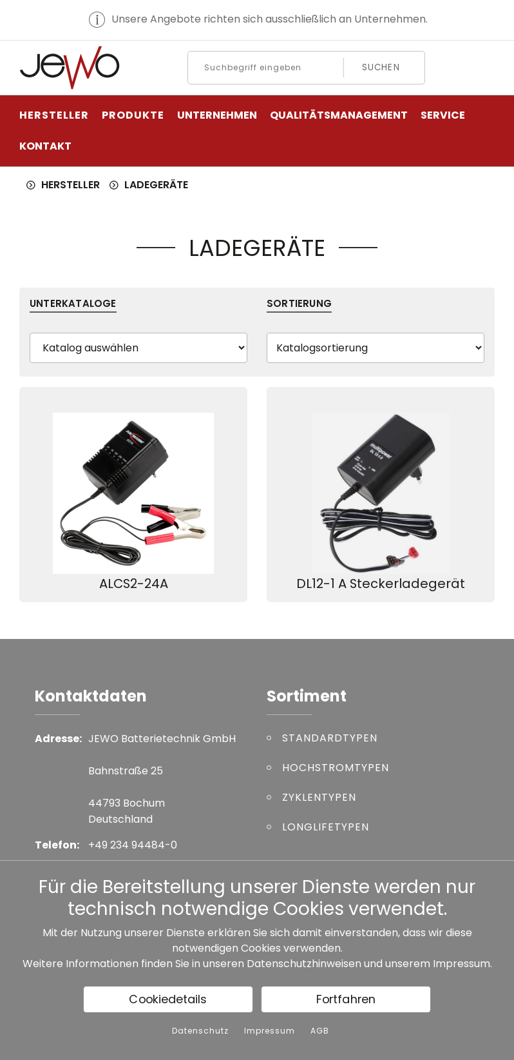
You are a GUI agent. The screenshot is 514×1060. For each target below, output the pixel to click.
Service (443, 115)
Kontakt (45, 146)
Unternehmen (217, 115)
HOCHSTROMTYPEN (335, 767)
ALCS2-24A (133, 583)
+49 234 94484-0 (132, 845)
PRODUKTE (133, 115)
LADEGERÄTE (156, 184)
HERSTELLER (54, 115)
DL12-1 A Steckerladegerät (380, 583)
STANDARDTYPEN (329, 738)
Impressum (461, 963)
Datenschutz (200, 1031)
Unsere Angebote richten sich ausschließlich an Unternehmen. (269, 19)
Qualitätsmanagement (339, 115)
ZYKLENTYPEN (319, 797)
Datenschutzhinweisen (304, 963)
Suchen (381, 67)
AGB (319, 1031)
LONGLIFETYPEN (325, 827)
